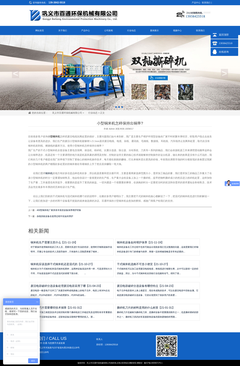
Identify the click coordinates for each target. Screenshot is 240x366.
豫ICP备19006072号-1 (153, 363)
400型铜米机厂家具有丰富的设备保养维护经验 (59, 210)
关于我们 (62, 30)
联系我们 (206, 2)
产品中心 (196, 2)
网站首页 (39, 30)
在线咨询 (224, 52)
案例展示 (154, 30)
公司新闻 (108, 30)
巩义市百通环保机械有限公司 (67, 112)
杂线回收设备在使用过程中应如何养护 (55, 216)
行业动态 (131, 30)
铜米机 (49, 173)
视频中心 (177, 30)
